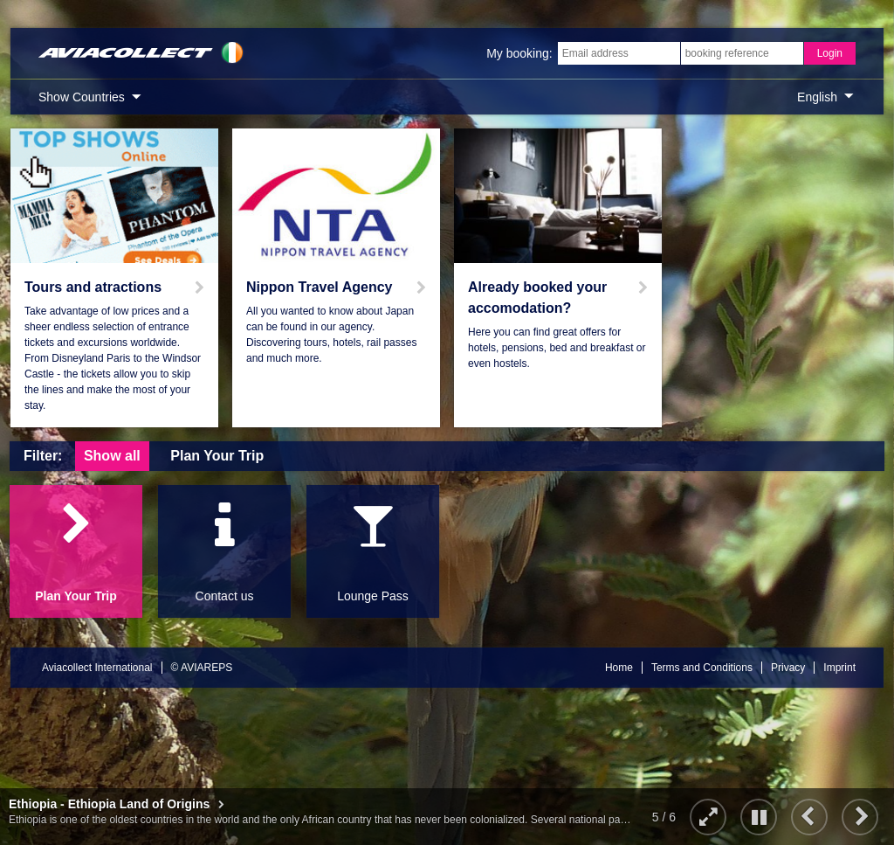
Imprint (839, 667)
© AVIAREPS (202, 667)
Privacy (788, 667)
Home (619, 667)
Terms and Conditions (702, 667)
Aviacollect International (97, 667)
